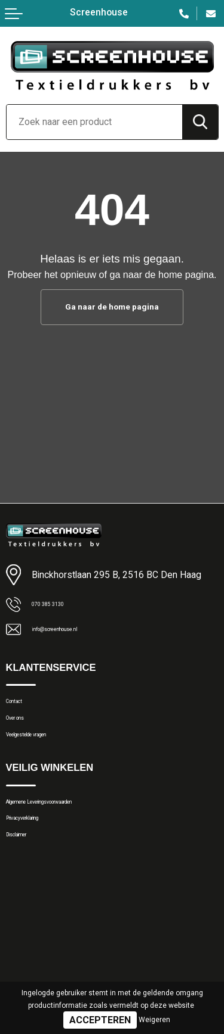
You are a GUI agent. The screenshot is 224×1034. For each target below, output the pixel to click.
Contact (22, 707)
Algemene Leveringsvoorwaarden (72, 827)
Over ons (23, 730)
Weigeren (154, 1020)
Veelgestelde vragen (45, 753)
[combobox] (94, 122)
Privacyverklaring (39, 850)
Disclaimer (27, 873)
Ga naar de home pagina (112, 307)
